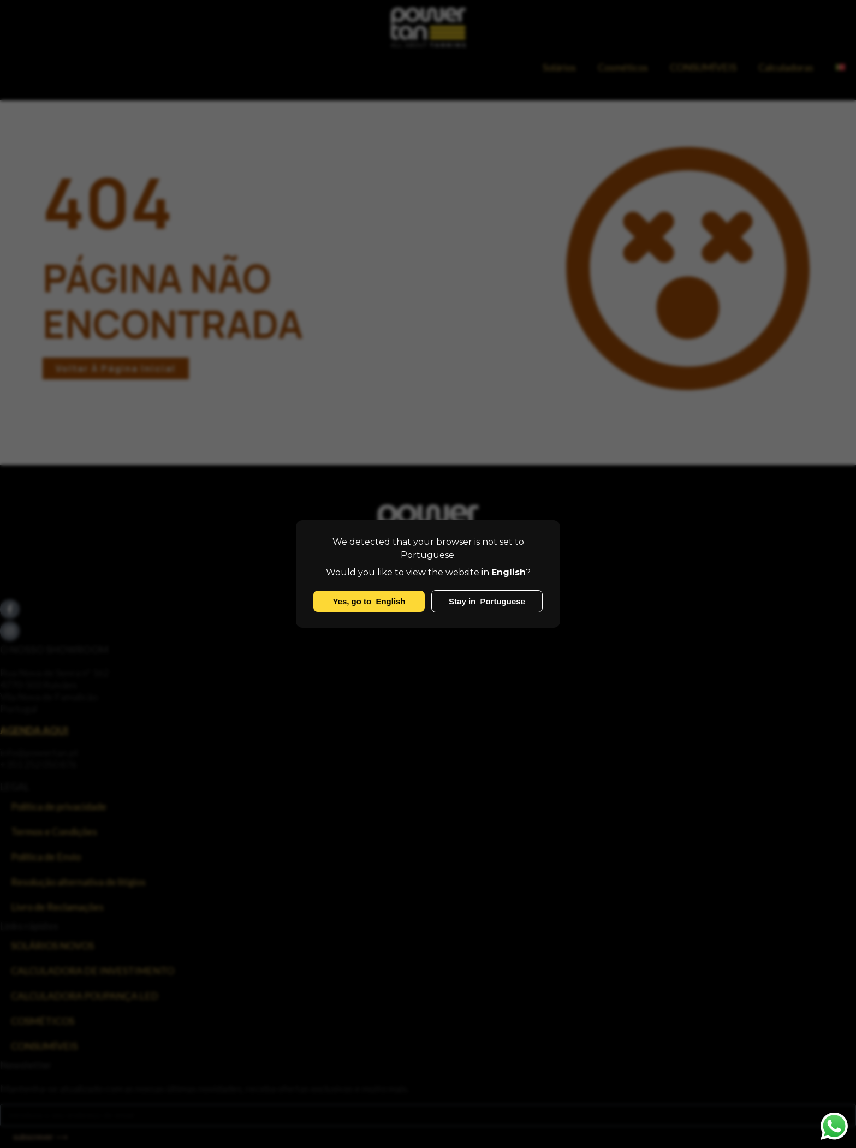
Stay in (487, 601)
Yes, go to (368, 601)
